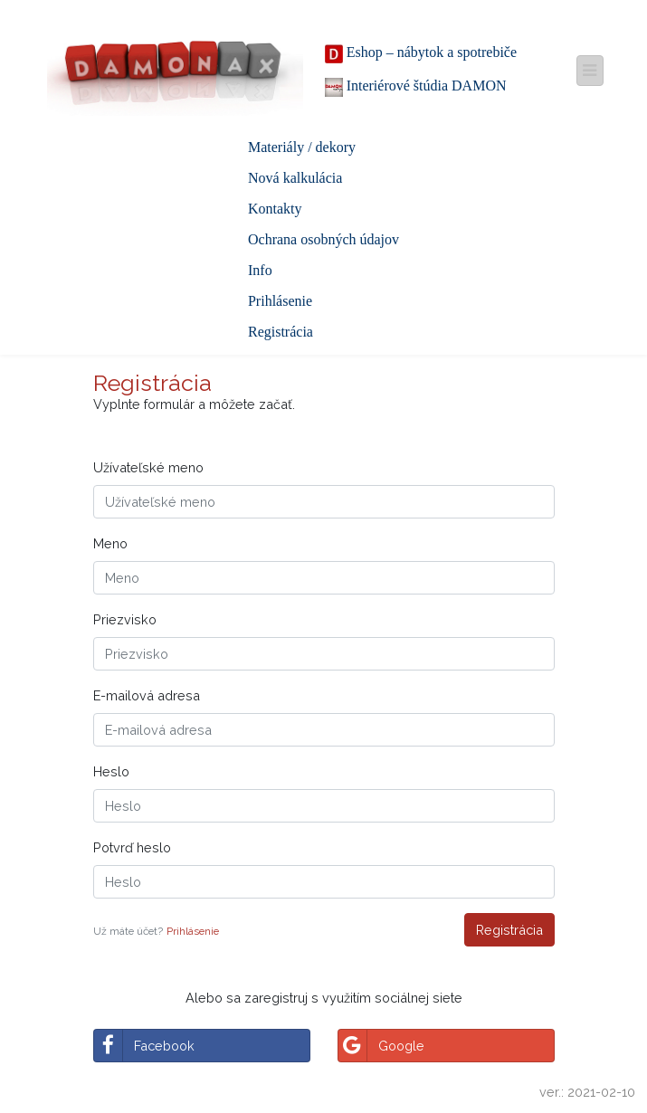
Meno (110, 543)
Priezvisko (125, 619)
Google (381, 1045)
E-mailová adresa (146, 695)
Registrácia (280, 331)
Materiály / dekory (302, 147)
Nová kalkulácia (295, 178)
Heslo (111, 771)
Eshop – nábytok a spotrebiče (421, 53)
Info (260, 270)
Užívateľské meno (148, 467)
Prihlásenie (280, 301)
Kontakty (275, 208)
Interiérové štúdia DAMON (416, 87)
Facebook (144, 1045)
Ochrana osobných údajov (323, 239)
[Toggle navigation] (590, 70)
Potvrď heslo (132, 847)
